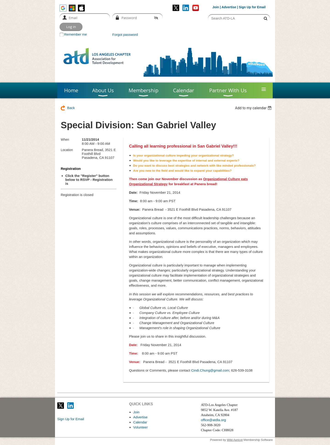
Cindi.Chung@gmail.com (210, 370)
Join (215, 7)
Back (71, 108)
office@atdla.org (213, 420)
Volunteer (140, 427)
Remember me (75, 34)
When (65, 139)
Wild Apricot (235, 440)
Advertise (229, 7)
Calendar (140, 422)
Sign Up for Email (70, 419)
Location (67, 150)
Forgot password (125, 34)
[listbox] (254, 108)
